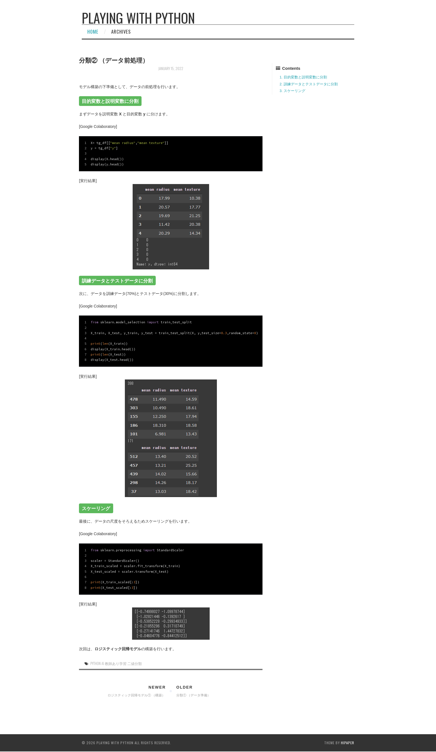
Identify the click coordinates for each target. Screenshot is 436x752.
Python (95, 663)
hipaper (347, 742)
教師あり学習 (116, 663)
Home (92, 31)
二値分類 (134, 663)
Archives (121, 31)
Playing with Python (138, 18)
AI (102, 663)
